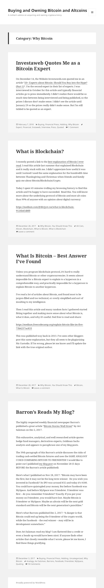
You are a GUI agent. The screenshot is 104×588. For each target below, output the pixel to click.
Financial (27, 127)
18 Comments (34, 564)
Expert (19, 127)
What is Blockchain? (40, 151)
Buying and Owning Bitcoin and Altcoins (47, 10)
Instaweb (36, 127)
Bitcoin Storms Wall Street (58, 426)
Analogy (30, 561)
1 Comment (73, 127)
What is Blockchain (57, 228)
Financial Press (52, 124)
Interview (46, 127)
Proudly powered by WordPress (30, 582)
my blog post (46, 463)
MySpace (79, 561)
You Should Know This (62, 226)
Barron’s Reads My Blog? (45, 412)
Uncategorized (76, 558)
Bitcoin (79, 385)
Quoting (19, 564)
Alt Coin (79, 226)
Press (53, 127)
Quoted (60, 127)
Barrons (50, 561)
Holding (63, 124)
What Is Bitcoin (41, 228)
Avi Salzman (40, 561)
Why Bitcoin (73, 124)
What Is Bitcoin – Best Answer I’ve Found (51, 259)
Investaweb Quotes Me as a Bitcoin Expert (48, 66)
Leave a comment (26, 231)
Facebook (59, 561)
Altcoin (19, 228)
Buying (41, 124)
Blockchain (28, 228)
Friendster (69, 561)
